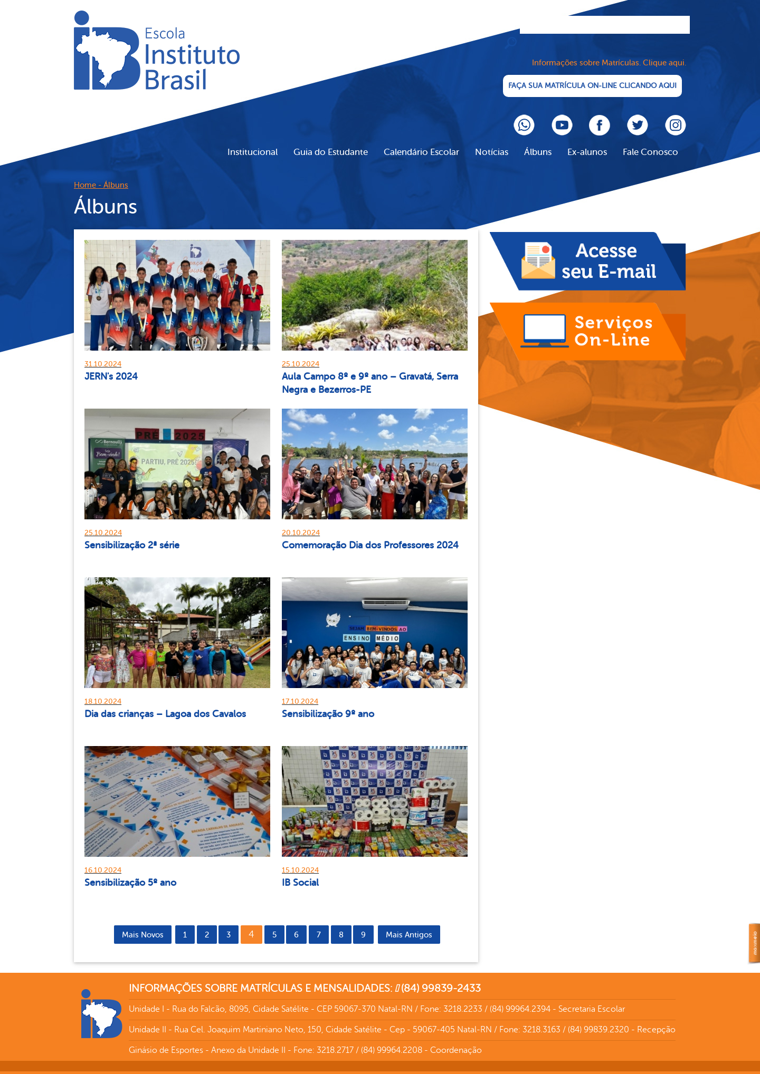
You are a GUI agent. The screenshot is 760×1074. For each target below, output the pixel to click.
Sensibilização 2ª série (131, 533)
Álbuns (538, 141)
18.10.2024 (102, 689)
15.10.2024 (300, 858)
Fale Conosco (650, 141)
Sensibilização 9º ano (328, 701)
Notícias (491, 141)
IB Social (300, 870)
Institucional (252, 141)
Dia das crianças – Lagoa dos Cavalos (165, 701)
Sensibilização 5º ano (130, 870)
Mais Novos (143, 922)
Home (85, 173)
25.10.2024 (300, 352)
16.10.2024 (102, 858)
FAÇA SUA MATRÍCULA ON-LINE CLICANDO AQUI (591, 74)
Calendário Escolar (421, 141)
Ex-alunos (587, 141)
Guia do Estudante (330, 141)
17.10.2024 (300, 689)
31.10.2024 (102, 352)
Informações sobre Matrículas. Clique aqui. (609, 51)
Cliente (157, 50)
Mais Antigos (409, 922)
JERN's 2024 (111, 364)
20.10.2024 (301, 521)
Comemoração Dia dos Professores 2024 (370, 533)
